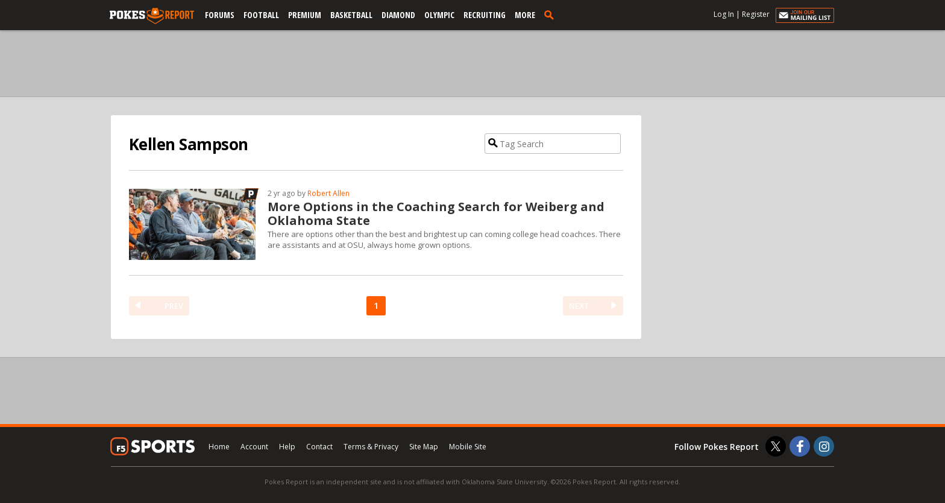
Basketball (351, 15)
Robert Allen (328, 193)
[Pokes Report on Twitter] (775, 446)
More (525, 15)
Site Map (423, 446)
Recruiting (484, 15)
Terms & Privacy (371, 446)
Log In (724, 14)
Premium (304, 15)
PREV (174, 305)
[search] (551, 14)
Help (287, 446)
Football (261, 15)
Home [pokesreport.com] (219, 446)
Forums (219, 15)
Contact (319, 446)
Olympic (439, 15)
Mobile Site (467, 446)
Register (756, 14)
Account (254, 446)
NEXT (579, 305)
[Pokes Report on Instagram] (824, 446)
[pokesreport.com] (152, 16)
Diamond (398, 15)
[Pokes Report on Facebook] (800, 446)
